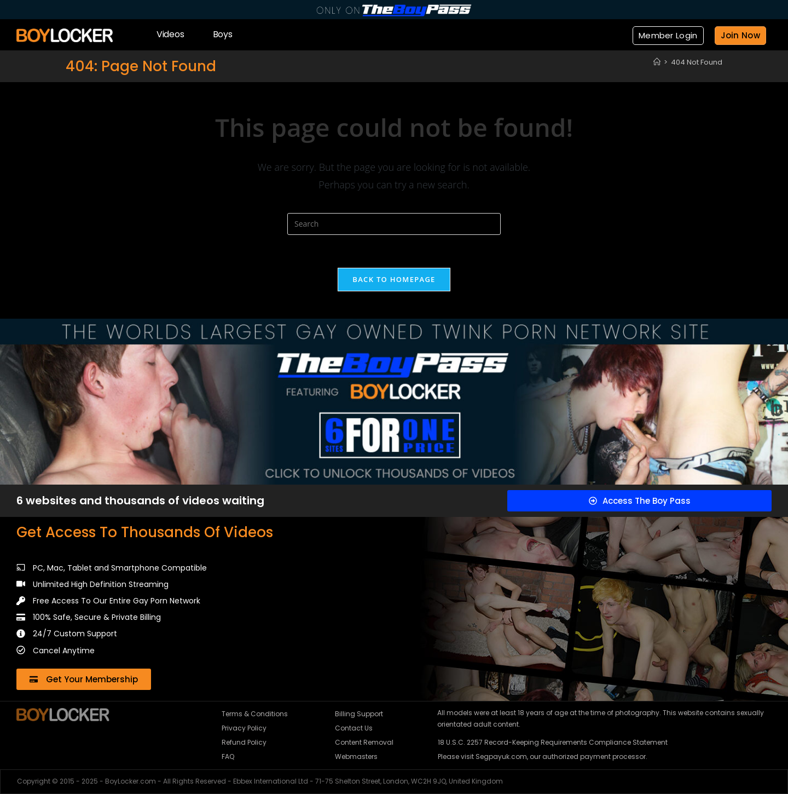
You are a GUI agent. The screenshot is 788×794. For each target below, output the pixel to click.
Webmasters (356, 756)
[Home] (656, 62)
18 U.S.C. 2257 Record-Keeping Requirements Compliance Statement (553, 742)
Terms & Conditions (255, 713)
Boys (223, 34)
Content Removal (364, 742)
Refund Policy (244, 742)
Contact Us (354, 728)
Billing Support (359, 713)
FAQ (228, 756)
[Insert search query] (394, 224)
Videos (170, 34)
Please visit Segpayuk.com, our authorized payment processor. (542, 756)
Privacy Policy (244, 728)
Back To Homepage (393, 279)
